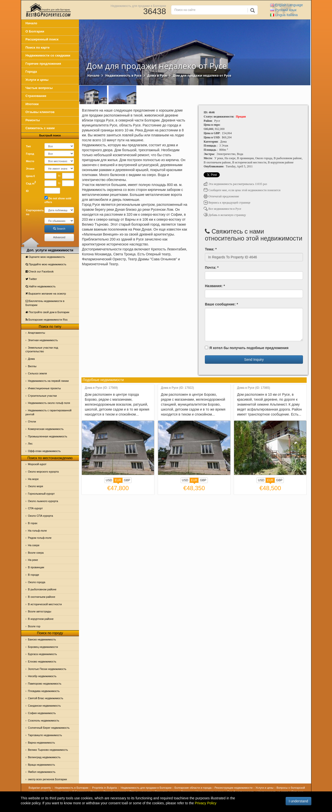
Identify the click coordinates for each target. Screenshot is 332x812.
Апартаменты (36, 332)
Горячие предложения (43, 63)
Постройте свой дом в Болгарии (48, 312)
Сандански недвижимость (44, 705)
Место (30, 161)
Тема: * (211, 249)
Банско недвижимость (42, 639)
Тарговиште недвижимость (45, 735)
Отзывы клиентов (40, 112)
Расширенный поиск (42, 39)
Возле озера (36, 552)
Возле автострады (39, 611)
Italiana (284, 15)
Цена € (30, 176)
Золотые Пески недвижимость (47, 668)
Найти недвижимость (41, 286)
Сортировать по (33, 212)
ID (27, 190)
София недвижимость (42, 713)
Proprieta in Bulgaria (104, 787)
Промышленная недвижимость (47, 436)
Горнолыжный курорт (41, 493)
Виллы (32, 366)
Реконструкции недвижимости (234, 787)
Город (30, 153)
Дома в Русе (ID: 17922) (177, 388)
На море (33, 479)
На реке (33, 559)
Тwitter (31, 278)
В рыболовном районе (42, 589)
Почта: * (212, 268)
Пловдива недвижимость (44, 691)
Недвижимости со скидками (48, 55)
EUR (118, 481)
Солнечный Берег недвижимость (49, 727)
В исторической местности (45, 604)
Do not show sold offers (57, 200)
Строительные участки (42, 395)
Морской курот (37, 464)
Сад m (31, 182)
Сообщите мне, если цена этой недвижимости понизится (242, 190)
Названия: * (215, 286)
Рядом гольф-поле (40, 537)
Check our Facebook (40, 271)
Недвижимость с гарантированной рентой (49, 412)
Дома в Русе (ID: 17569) (101, 388)
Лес (30, 443)
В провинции (36, 567)
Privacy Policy (205, 803)
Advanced (59, 237)
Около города (36, 582)
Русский (283, 10)
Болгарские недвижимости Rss (47, 319)
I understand (298, 801)
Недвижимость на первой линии (48, 380)
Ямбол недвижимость (42, 771)
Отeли (32, 421)
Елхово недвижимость (42, 661)
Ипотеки (32, 104)
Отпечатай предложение (221, 196)
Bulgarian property (40, 787)
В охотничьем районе (41, 596)
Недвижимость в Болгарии (71, 787)
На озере (33, 545)
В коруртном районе (41, 618)
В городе (33, 574)
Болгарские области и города (193, 787)
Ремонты (33, 120)
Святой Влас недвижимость (45, 698)
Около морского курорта (43, 471)
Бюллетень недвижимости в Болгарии (45, 303)
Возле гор (34, 626)
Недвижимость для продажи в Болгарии (138, 5)
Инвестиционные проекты (44, 388)
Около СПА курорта (40, 515)
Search (59, 228)
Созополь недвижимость (43, 720)
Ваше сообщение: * (221, 304)
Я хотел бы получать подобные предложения (246, 348)
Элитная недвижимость (43, 340)
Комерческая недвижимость (46, 428)
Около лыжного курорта (43, 501)
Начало (31, 23)
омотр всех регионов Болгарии (47, 779)
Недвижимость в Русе (123, 75)
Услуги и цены (37, 80)
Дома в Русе (157, 75)
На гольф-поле (37, 530)
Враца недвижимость (41, 764)
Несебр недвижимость (42, 676)
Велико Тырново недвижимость (48, 749)
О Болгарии (35, 31)
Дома (31, 358)
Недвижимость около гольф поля (49, 402)
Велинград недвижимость (44, 757)
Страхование (36, 96)
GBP (127, 480)
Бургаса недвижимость (42, 654)
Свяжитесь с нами (40, 128)
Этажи (30, 168)
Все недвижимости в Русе (222, 209)
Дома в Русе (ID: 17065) (253, 388)
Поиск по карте (38, 47)
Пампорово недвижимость (45, 683)
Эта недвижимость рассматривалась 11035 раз (235, 184)
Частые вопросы (39, 88)
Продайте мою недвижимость (46, 264)
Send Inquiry (254, 359)
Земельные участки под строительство (42, 349)
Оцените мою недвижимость (45, 256)
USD (109, 480)
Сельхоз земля (37, 373)
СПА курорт (35, 508)
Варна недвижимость (41, 742)
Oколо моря (35, 486)
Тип (28, 146)
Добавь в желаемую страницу (225, 215)
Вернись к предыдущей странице (227, 202)
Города (31, 71)
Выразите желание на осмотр (46, 293)
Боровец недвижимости (43, 646)
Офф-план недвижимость (44, 451)
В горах (32, 523)
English (286, 5)
